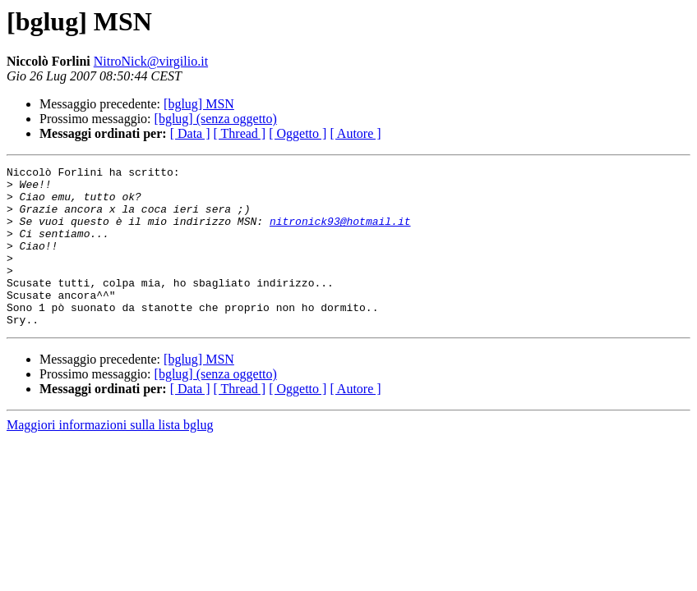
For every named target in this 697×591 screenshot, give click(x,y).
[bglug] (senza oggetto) (216, 119)
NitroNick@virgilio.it (151, 61)
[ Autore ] (355, 133)
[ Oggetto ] (297, 133)
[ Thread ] (240, 133)
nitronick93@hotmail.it (340, 233)
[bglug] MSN (199, 104)
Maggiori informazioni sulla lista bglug (110, 457)
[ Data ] (190, 133)
